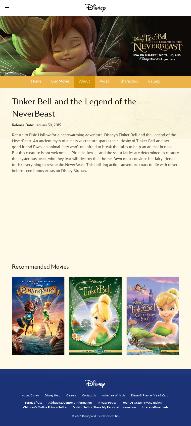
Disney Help (52, 395)
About (84, 81)
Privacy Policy (107, 403)
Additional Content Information (70, 403)
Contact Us (89, 395)
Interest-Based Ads (155, 407)
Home (36, 81)
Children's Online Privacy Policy (45, 407)
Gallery (154, 81)
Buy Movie (60, 81)
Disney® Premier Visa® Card (149, 395)
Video (105, 81)
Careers (71, 395)
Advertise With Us (113, 395)
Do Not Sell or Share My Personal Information (104, 407)
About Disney (30, 395)
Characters (129, 81)
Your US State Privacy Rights (142, 403)
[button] (7, 8)
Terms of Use (34, 403)
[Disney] (95, 8)
